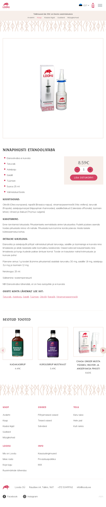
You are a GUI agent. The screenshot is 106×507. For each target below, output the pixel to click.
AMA (101, 496)
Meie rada (8, 459)
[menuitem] (84, 5)
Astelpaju (17, 296)
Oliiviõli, (43, 296)
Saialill (26, 296)
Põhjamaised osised (48, 415)
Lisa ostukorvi (83, 177)
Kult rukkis (78, 426)
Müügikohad (73, 17)
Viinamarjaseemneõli (67, 296)
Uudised (61, 17)
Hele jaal (77, 420)
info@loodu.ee (84, 487)
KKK (40, 464)
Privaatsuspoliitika (47, 459)
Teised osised (45, 420)
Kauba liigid (49, 17)
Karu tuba (78, 415)
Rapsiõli (51, 296)
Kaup (39, 17)
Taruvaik (7, 296)
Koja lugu (7, 464)
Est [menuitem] (85, 5)
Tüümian (34, 296)
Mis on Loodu (9, 453)
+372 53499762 (65, 487)
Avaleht (30, 17)
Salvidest (42, 426)
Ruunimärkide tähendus (15, 470)
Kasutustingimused (47, 453)
